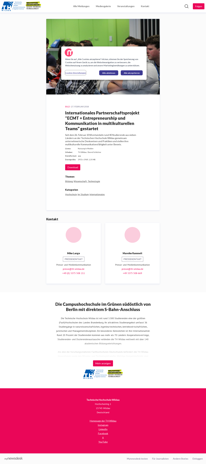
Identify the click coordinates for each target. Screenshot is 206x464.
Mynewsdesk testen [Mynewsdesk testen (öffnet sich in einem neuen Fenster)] (137, 458)
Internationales (97, 194)
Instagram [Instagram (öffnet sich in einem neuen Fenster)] (103, 425)
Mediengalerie (103, 6)
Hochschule (71, 194)
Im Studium (83, 194)
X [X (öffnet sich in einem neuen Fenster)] (103, 437)
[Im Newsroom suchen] (186, 6)
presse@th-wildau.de (73, 268)
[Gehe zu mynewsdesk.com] (13, 459)
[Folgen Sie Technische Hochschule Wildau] (198, 6)
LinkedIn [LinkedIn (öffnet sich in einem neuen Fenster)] (103, 429)
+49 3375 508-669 (132, 273)
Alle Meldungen (81, 6)
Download (72, 167)
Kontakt (145, 6)
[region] (104, 63)
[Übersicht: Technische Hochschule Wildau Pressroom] (21, 6)
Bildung (69, 181)
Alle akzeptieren (132, 73)
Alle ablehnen (108, 73)
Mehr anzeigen (103, 363)
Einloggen (197, 458)
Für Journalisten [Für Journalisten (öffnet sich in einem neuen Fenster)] (160, 458)
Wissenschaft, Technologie (87, 181)
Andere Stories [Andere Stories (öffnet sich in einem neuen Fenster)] (180, 458)
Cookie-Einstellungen (75, 73)
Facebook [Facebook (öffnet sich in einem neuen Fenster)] (103, 433)
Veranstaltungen (126, 6)
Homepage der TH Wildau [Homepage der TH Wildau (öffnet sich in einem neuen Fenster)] (103, 420)
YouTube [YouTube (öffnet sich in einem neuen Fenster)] (103, 441)
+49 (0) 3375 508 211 (73, 273)
